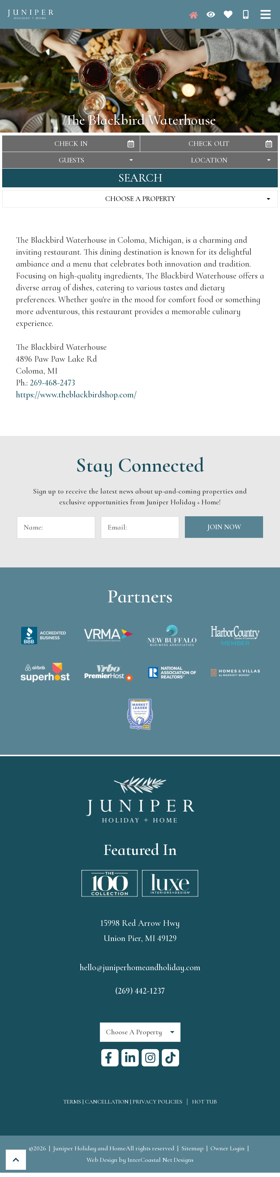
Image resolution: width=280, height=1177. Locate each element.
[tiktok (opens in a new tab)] (170, 1057)
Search (140, 178)
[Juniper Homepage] (193, 15)
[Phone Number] (246, 14)
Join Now (224, 527)
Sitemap (192, 1148)
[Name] (56, 527)
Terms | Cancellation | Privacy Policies (122, 1101)
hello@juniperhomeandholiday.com (140, 967)
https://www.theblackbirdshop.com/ (76, 394)
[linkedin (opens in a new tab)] (130, 1057)
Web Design (101, 1160)
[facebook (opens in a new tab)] (110, 1057)
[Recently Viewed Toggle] (210, 14)
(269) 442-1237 (140, 991)
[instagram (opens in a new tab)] (150, 1057)
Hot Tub (204, 1101)
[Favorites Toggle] (228, 14)
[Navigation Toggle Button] (265, 14)
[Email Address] (140, 527)
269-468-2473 (52, 383)
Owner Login (227, 1148)
